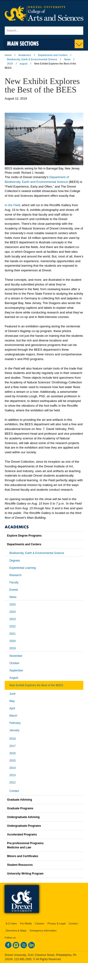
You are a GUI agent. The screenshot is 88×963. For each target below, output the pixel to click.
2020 (12, 641)
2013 (12, 775)
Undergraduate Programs (24, 825)
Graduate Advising (19, 799)
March (13, 715)
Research (15, 575)
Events (13, 589)
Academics (25, 55)
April (12, 708)
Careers (39, 923)
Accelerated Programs (22, 834)
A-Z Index (11, 923)
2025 (12, 604)
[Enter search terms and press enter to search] (44, 30)
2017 (12, 746)
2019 (10, 63)
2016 (12, 753)
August (13, 677)
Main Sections (23, 43)
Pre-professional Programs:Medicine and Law (25, 845)
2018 (12, 738)
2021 (12, 633)
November (15, 656)
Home (8, 55)
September (16, 670)
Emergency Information (43, 930)
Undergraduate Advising (23, 817)
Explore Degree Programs (24, 535)
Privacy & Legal (56, 923)
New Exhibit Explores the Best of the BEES (36, 685)
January (14, 730)
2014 (12, 768)
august (23, 63)
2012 (12, 782)
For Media (26, 923)
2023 (12, 619)
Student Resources (20, 865)
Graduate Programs (20, 808)
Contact (14, 791)
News (67, 59)
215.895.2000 (22, 959)
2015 (12, 760)
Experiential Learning (22, 568)
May (12, 701)
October (14, 663)
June (12, 693)
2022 (12, 626)
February (15, 723)
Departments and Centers (52, 55)
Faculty (14, 582)
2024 (12, 612)
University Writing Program (25, 873)
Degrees (14, 560)
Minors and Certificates (22, 856)
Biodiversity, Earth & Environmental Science (32, 59)
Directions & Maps (16, 930)
